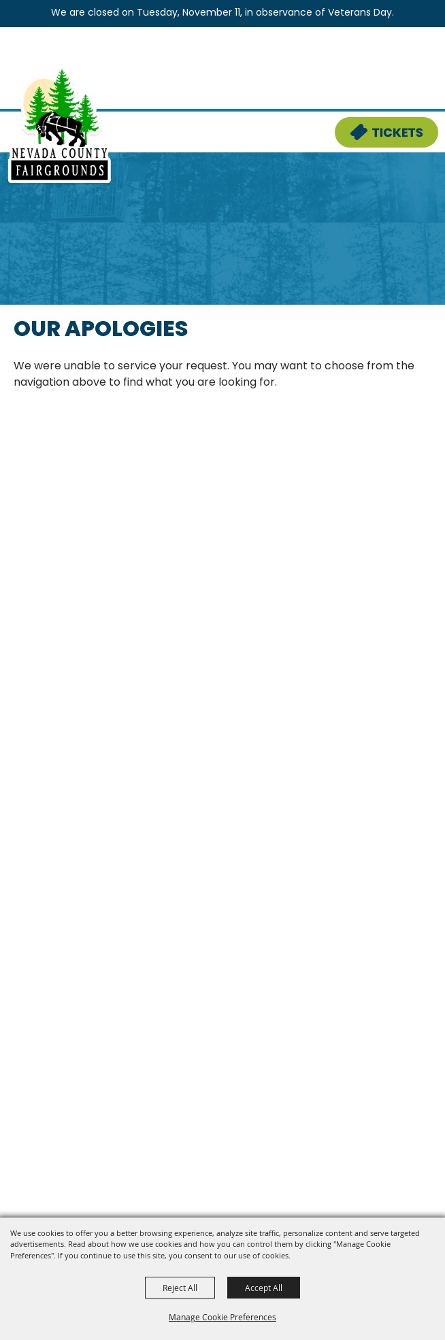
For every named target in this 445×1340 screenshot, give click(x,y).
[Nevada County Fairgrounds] (59, 125)
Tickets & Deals (378, 125)
